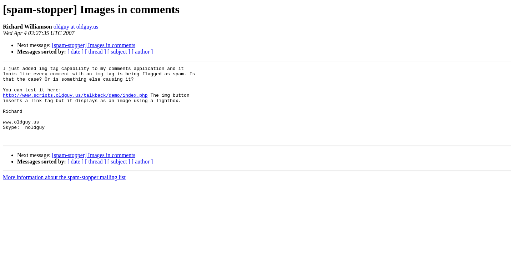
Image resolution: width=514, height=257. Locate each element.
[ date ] (75, 52)
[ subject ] (118, 52)
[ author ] (142, 52)
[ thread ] (95, 52)
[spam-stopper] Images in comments (93, 45)
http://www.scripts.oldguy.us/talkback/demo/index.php (75, 101)
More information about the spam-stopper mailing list (64, 192)
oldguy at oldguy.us (76, 27)
